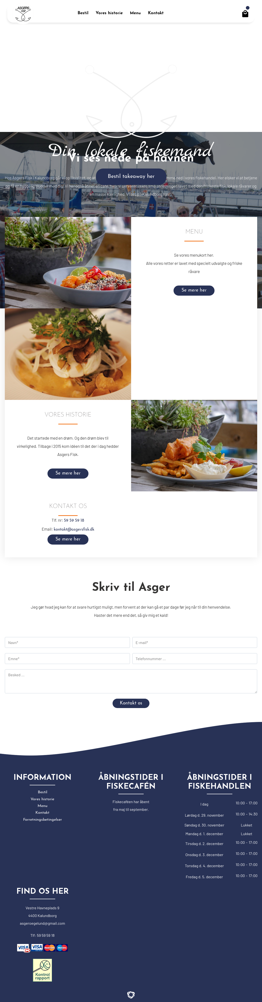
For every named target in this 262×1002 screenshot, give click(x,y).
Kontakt (42, 813)
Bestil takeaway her (131, 176)
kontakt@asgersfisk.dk (74, 529)
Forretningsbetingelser (42, 820)
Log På (216, 10)
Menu (42, 806)
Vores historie (42, 799)
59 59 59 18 (74, 521)
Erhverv (217, 16)
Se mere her (194, 290)
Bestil (42, 792)
